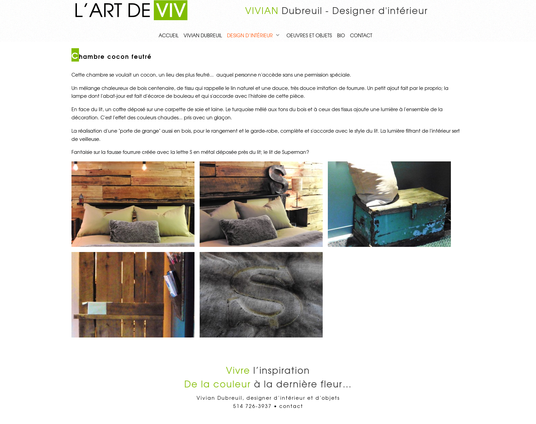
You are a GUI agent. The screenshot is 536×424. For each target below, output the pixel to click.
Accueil (168, 35)
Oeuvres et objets (309, 35)
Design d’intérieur (250, 35)
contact (361, 35)
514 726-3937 (252, 405)
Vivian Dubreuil (203, 35)
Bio (341, 35)
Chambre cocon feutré (111, 56)
